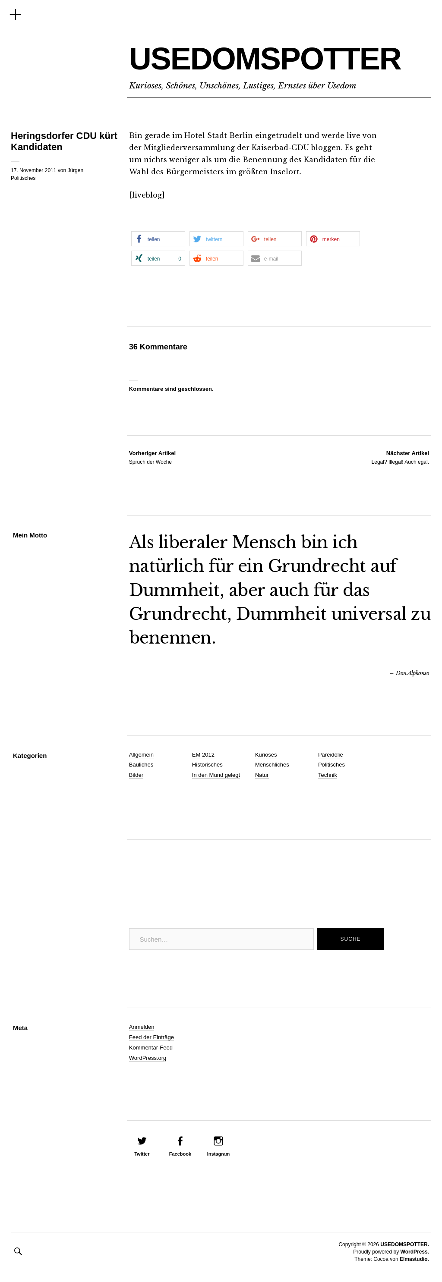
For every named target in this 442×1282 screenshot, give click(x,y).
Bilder (136, 775)
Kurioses (266, 754)
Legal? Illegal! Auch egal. (400, 457)
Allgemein (141, 754)
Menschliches (272, 764)
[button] (158, 238)
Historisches (207, 764)
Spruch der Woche (152, 457)
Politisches (23, 178)
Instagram (218, 1153)
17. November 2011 (33, 170)
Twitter (141, 1153)
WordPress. (415, 1252)
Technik (327, 775)
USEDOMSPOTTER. (404, 1244)
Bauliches (141, 764)
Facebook (180, 1153)
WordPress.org (147, 1058)
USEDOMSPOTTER (265, 58)
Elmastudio (414, 1259)
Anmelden (142, 1027)
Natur (262, 775)
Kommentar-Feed (151, 1047)
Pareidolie (330, 754)
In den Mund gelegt (216, 775)
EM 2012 (203, 754)
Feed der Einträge (151, 1037)
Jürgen (75, 170)
